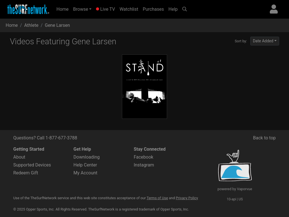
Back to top (264, 138)
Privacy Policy (187, 198)
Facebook (143, 157)
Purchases (153, 9)
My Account (85, 173)
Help (173, 9)
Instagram (144, 165)
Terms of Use (157, 198)
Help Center (85, 165)
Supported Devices (32, 165)
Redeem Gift (25, 173)
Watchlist (128, 9)
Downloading (86, 157)
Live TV (105, 9)
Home (63, 9)
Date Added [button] (263, 41)
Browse (80, 9)
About (19, 157)
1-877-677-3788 (61, 138)
